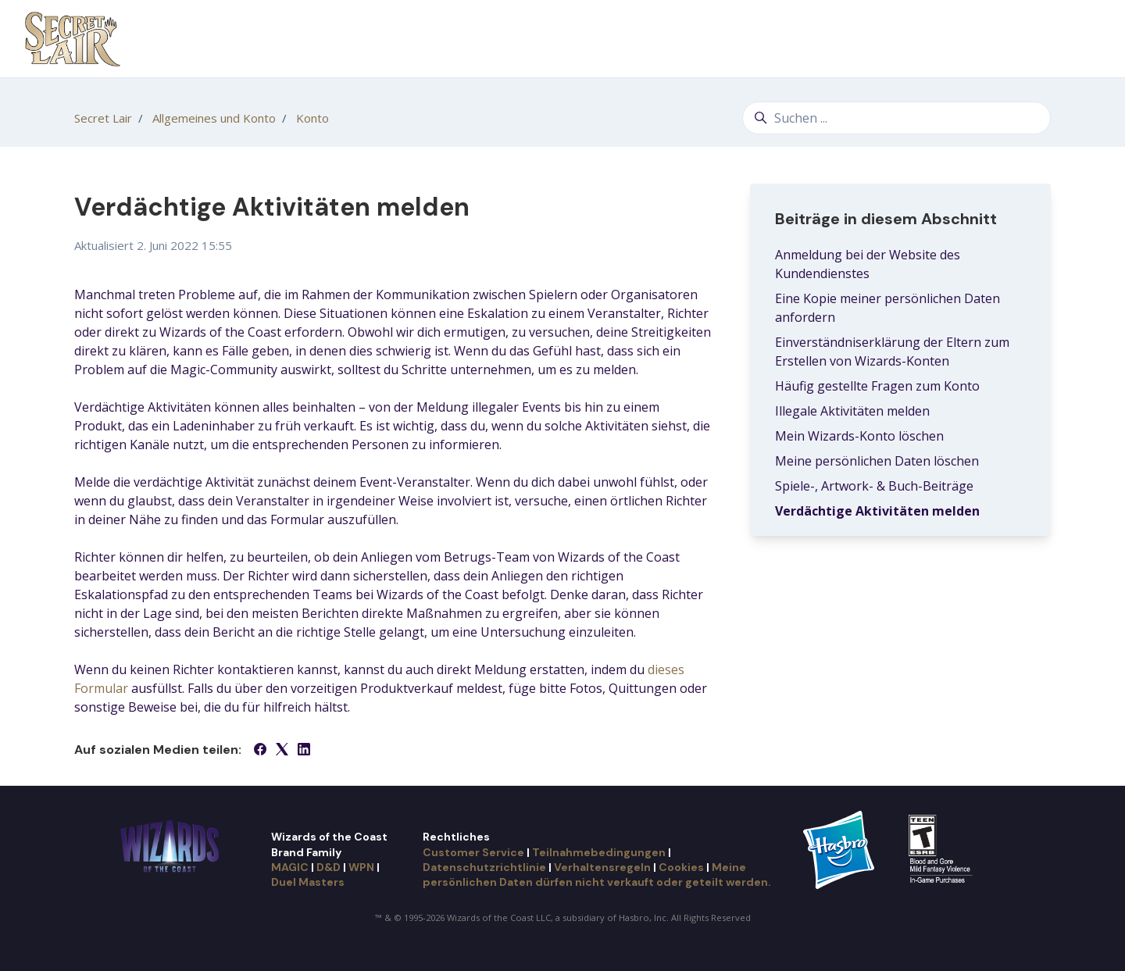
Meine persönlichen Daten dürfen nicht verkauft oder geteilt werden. (597, 874)
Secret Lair (103, 118)
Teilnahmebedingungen (599, 852)
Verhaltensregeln (602, 867)
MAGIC (290, 867)
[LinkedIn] (304, 750)
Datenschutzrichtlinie (484, 867)
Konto (312, 118)
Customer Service (473, 852)
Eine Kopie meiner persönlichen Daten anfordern (887, 308)
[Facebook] (260, 750)
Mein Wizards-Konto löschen (859, 435)
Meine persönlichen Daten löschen (877, 460)
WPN (361, 867)
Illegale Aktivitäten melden (852, 410)
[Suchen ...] (896, 118)
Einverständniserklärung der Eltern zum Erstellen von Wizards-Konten (892, 351)
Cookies (681, 867)
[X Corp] (282, 750)
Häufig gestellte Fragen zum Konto (877, 385)
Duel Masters (308, 882)
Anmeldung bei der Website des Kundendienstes (867, 264)
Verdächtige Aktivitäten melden (877, 510)
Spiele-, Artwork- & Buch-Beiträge (874, 485)
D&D (328, 867)
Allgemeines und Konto (214, 118)
